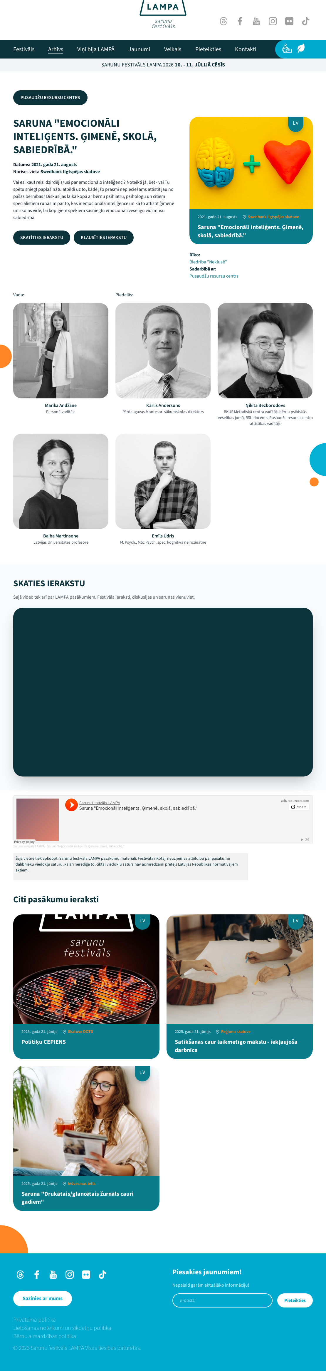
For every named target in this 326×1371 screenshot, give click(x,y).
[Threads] (223, 21)
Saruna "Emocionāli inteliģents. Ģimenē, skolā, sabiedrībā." (85, 846)
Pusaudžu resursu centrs (50, 97)
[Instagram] (273, 21)
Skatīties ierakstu (41, 237)
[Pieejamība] (287, 48)
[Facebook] (240, 21)
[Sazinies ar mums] (42, 1298)
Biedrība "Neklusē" (208, 262)
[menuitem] (23, 49)
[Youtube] (256, 21)
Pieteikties (295, 1300)
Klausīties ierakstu (104, 237)
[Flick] (289, 21)
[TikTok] (306, 21)
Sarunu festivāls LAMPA (29, 846)
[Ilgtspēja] (301, 48)
